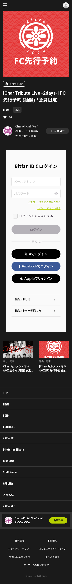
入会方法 (8, 495)
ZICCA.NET (9, 506)
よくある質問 (52, 557)
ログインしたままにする (36, 216)
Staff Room (10, 472)
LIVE (17, 109)
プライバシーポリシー (19, 549)
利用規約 (52, 540)
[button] (36, 278)
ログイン (66, 5)
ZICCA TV (8, 438)
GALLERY (8, 483)
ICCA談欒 (8, 461)
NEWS (6, 110)
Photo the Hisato (13, 449)
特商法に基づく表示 (19, 557)
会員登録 (58, 520)
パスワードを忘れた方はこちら (44, 202)
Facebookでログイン (36, 266)
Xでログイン (36, 254)
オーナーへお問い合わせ (36, 565)
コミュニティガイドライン (52, 549)
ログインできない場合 (48, 208)
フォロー (57, 130)
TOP (5, 393)
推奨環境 (19, 540)
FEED (6, 415)
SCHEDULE (9, 427)
